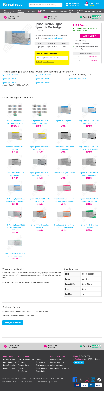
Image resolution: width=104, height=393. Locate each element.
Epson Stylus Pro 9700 (43, 75)
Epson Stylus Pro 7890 (10, 79)
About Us (71, 11)
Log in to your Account (26, 359)
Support (39, 359)
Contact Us (80, 11)
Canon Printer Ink (9, 362)
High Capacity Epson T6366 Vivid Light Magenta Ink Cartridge (15, 227)
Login (77, 5)
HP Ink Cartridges (9, 359)
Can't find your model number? (45, 62)
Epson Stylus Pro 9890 (43, 79)
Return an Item (23, 365)
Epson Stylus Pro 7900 (10, 83)
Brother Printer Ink (9, 368)
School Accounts (56, 365)
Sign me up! (79, 362)
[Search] (60, 5)
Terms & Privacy (42, 368)
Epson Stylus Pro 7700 (10, 75)
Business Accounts (57, 362)
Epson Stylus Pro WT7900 (77, 79)
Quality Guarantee (42, 365)
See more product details (55, 38)
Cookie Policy (41, 371)
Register (72, 5)
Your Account (74, 4)
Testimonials (40, 362)
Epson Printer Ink (9, 365)
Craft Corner (22, 371)
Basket (91, 3)
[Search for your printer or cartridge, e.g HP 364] (43, 5)
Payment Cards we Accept (59, 368)
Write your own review (13, 323)
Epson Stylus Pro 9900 (43, 83)
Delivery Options (56, 359)
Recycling (63, 11)
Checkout (98, 3)
